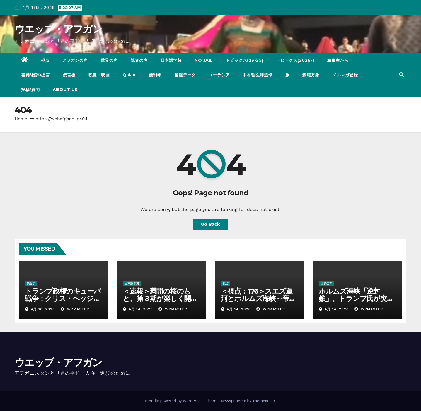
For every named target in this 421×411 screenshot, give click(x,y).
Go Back (210, 224)
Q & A (129, 75)
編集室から (338, 60)
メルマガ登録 (345, 75)
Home (21, 118)
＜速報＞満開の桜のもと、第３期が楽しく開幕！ (157, 298)
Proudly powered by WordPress (174, 401)
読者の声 (139, 60)
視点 (45, 60)
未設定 (31, 283)
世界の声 (109, 60)
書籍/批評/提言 (35, 75)
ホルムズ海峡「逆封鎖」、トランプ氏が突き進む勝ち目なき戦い (356, 298)
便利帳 (155, 75)
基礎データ (185, 75)
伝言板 (69, 75)
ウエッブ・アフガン (58, 29)
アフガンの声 (75, 60)
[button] (401, 75)
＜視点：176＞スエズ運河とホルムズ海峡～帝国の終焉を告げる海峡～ (258, 298)
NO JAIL (204, 60)
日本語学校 (171, 60)
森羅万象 (310, 75)
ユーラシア (219, 75)
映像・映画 (99, 75)
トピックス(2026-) (295, 60)
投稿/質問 (30, 89)
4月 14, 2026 (141, 309)
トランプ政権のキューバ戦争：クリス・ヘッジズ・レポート (63, 298)
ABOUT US (65, 89)
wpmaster (75, 309)
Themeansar (264, 401)
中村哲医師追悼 (257, 75)
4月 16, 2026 (43, 309)
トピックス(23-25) (244, 60)
